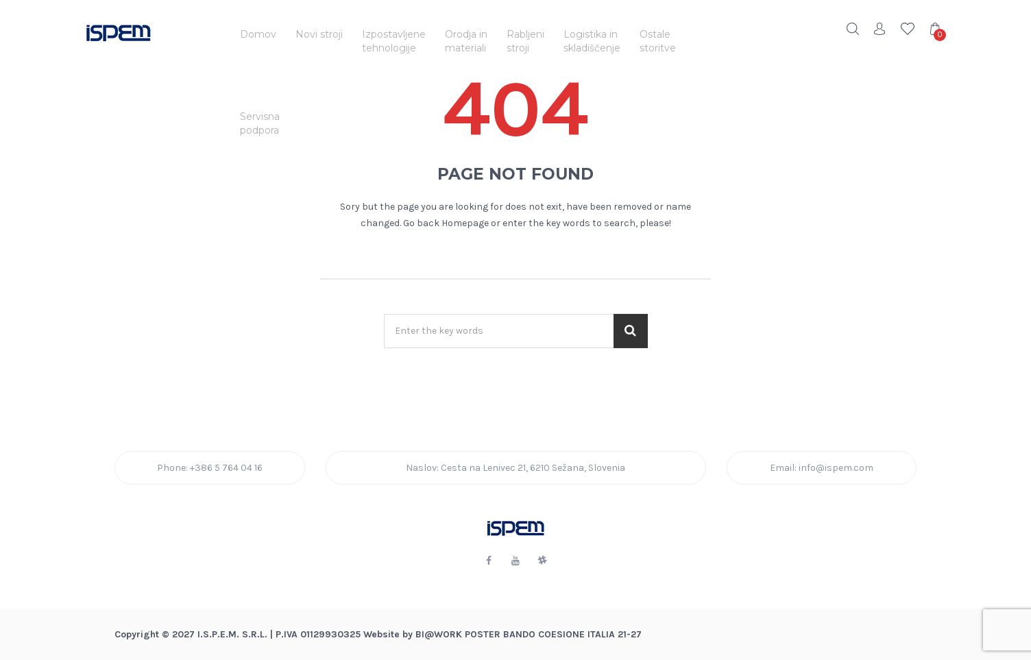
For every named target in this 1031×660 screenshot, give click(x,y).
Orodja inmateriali (466, 41)
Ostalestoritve (658, 41)
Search (852, 28)
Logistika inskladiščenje (591, 41)
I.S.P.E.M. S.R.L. (232, 634)
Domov (258, 34)
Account (880, 28)
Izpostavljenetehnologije (394, 41)
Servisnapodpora (260, 123)
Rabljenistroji (525, 41)
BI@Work (438, 634)
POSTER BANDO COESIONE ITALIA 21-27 (553, 634)
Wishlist (907, 28)
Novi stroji (319, 34)
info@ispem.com (836, 468)
